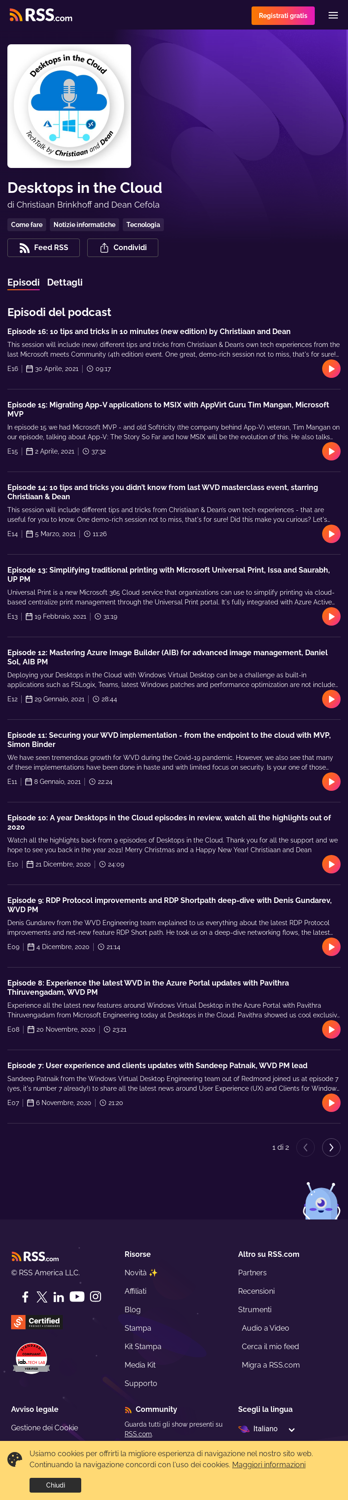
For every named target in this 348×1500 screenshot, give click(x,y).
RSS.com (138, 1434)
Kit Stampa (143, 1346)
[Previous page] (305, 1147)
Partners (252, 1272)
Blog (133, 1309)
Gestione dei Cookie (44, 1427)
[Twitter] (42, 1297)
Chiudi (55, 1485)
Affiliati (135, 1291)
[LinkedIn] (58, 1297)
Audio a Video (265, 1328)
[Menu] (333, 15)
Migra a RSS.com (271, 1365)
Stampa (138, 1328)
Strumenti (254, 1309)
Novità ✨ (141, 1272)
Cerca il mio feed (270, 1346)
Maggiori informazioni (269, 1464)
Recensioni (256, 1291)
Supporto (141, 1383)
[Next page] (331, 1147)
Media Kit (140, 1365)
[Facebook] (25, 1297)
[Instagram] (95, 1297)
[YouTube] (77, 1297)
